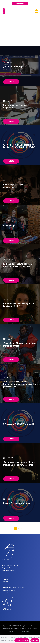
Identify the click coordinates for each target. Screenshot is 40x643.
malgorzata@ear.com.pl (9, 567)
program (20, 3)
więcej (11, 78)
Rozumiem (34, 640)
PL (4, 9)
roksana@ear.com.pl (8, 589)
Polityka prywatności (21, 640)
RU (4, 12)
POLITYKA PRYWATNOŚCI (20, 633)
